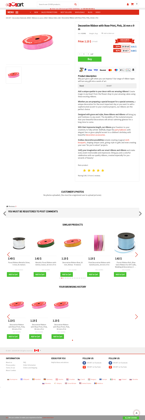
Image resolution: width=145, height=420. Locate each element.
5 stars (102, 170)
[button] (60, 278)
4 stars (98, 170)
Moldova (98, 383)
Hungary (92, 379)
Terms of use (10, 368)
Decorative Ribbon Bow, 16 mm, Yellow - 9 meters (72, 263)
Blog (90, 12)
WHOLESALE (80, 12)
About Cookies (11, 370)
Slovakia (133, 379)
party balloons (120, 130)
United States (85, 383)
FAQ (24, 362)
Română (36, 379)
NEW (36, 12)
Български (12, 379)
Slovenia (46, 383)
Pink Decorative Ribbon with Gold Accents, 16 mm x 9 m (99, 263)
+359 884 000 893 (88, 9)
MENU (13, 12)
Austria (59, 379)
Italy (113, 379)
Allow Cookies (131, 418)
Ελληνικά (24, 379)
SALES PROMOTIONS (49, 12)
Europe (103, 379)
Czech (81, 379)
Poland (122, 379)
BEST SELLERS (66, 12)
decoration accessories (95, 135)
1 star (84, 170)
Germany (48, 379)
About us (9, 362)
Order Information (29, 365)
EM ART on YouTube (91, 367)
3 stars (93, 170)
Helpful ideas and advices (60, 362)
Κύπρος (58, 383)
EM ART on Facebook (91, 363)
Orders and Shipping (30, 368)
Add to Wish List (107, 33)
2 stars (89, 170)
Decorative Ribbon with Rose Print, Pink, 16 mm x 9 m (16, 327)
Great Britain (70, 383)
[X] (7, 418)
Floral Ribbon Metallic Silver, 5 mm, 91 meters (19, 263)
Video (98, 12)
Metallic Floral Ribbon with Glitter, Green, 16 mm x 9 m (45, 263)
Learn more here (48, 418)
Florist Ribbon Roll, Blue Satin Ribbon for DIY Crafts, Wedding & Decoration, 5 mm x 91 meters (126, 264)
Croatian (70, 379)
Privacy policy (10, 365)
